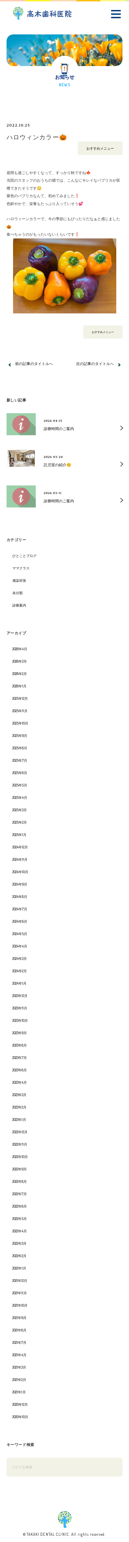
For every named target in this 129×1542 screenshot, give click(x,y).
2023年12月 (20, 996)
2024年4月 (19, 946)
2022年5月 (19, 1219)
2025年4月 (19, 797)
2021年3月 (19, 1367)
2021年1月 (19, 1392)
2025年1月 (19, 835)
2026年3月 (19, 661)
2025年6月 (19, 773)
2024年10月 (20, 872)
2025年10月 (20, 723)
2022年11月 (19, 1144)
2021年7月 (19, 1342)
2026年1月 (19, 686)
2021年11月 (19, 1293)
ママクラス (21, 568)
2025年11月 (20, 711)
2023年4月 (19, 1082)
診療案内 (19, 605)
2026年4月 (19, 649)
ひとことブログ (24, 556)
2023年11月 (19, 1008)
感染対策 (19, 580)
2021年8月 (19, 1330)
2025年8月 (19, 748)
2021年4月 (19, 1355)
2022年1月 (19, 1268)
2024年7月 (19, 909)
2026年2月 (19, 674)
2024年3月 (19, 958)
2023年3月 (19, 1095)
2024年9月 (19, 884)
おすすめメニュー (100, 148)
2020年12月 (20, 1404)
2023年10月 (20, 1020)
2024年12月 (20, 847)
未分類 (17, 593)
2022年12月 (20, 1132)
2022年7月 (19, 1194)
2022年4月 (19, 1231)
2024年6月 (19, 921)
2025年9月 (19, 735)
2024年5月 (19, 934)
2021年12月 (19, 1280)
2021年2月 (19, 1380)
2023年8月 (19, 1045)
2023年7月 (19, 1058)
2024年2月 (19, 971)
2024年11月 (20, 859)
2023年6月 (19, 1070)
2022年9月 (19, 1169)
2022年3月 (19, 1243)
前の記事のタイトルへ (34, 363)
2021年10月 (20, 1305)
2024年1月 (19, 983)
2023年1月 (19, 1119)
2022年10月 (20, 1157)
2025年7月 (19, 760)
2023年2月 (19, 1107)
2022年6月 (19, 1206)
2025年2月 (19, 822)
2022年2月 (19, 1256)
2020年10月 (20, 1417)
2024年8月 (19, 897)
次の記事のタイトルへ (95, 363)
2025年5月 (19, 785)
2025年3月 (19, 810)
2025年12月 (20, 698)
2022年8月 (19, 1181)
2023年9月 (19, 1033)
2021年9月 (19, 1318)
